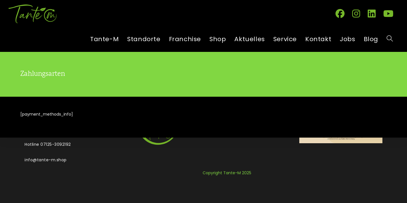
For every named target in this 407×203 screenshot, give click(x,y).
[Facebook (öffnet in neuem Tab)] (342, 13)
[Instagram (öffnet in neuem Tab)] (358, 13)
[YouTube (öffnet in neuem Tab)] (390, 13)
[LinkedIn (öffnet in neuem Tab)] (374, 13)
